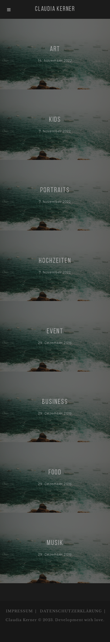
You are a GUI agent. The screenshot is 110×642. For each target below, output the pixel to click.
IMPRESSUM (19, 611)
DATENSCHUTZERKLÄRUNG (71, 611)
